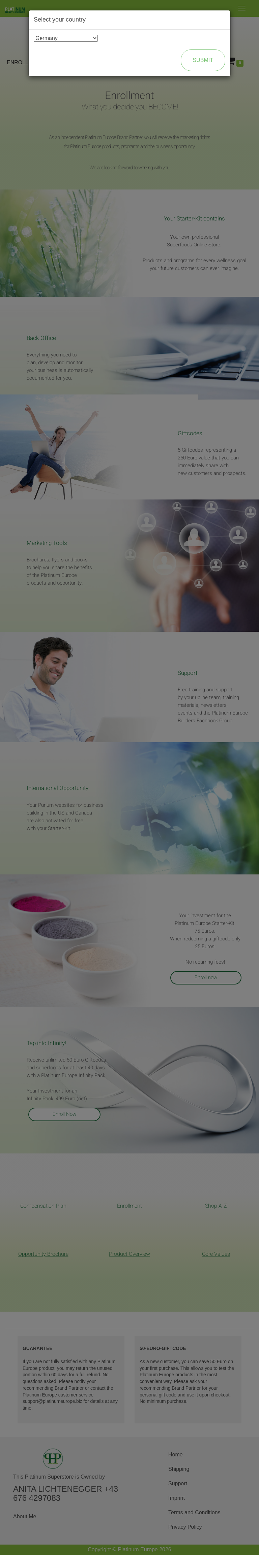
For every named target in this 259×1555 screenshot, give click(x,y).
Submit (203, 60)
